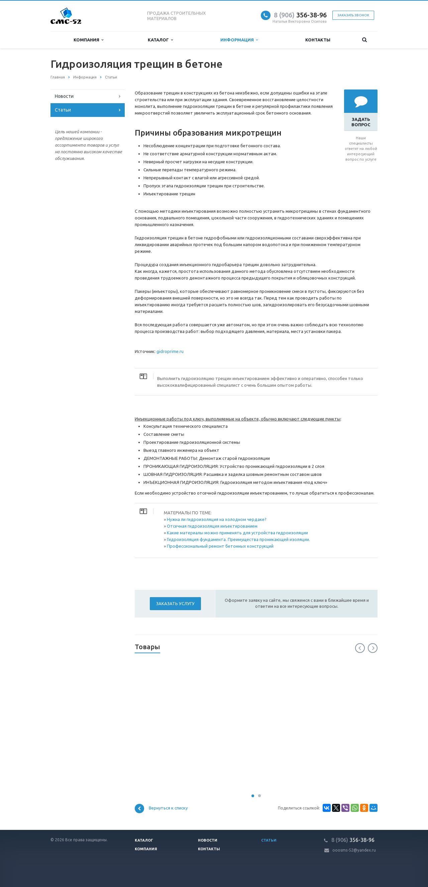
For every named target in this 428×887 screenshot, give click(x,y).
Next (373, 648)
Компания (88, 39)
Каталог (160, 39)
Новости (64, 96)
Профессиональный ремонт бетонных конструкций (220, 546)
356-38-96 (300, 15)
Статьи (63, 110)
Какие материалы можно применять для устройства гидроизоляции (237, 532)
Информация (239, 39)
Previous (360, 648)
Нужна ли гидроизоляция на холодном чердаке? (216, 519)
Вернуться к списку (161, 808)
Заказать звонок (353, 15)
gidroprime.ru (170, 351)
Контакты (317, 39)
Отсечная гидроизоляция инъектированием (212, 526)
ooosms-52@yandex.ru (354, 850)
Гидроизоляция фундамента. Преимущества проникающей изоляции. (238, 539)
